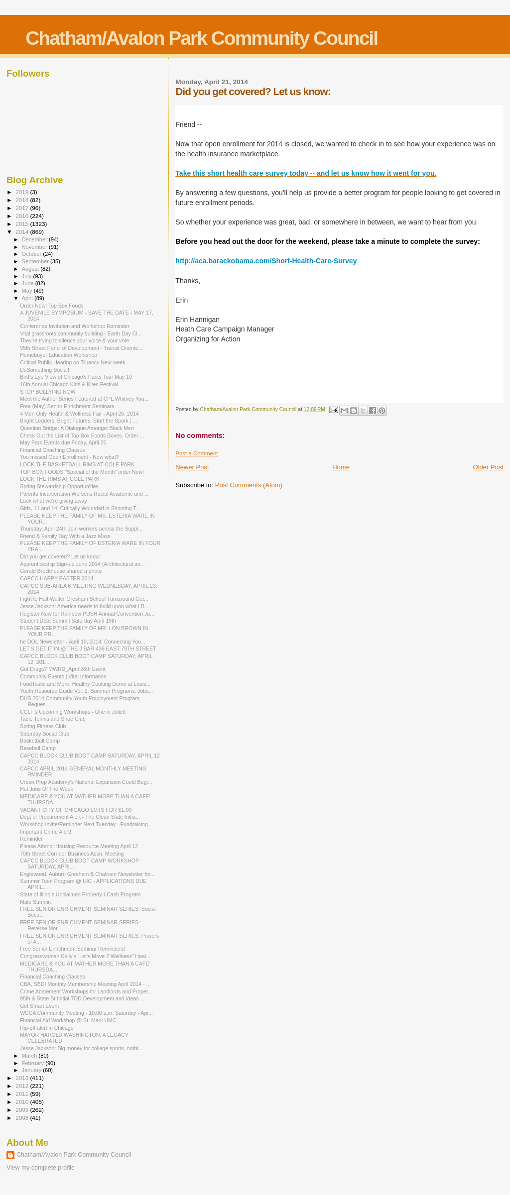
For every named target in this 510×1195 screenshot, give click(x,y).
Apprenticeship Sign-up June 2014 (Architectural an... (82, 564)
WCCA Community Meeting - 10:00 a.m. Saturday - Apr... (86, 1013)
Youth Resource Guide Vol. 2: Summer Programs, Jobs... (86, 691)
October (32, 254)
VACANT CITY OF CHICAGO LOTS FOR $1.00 (75, 810)
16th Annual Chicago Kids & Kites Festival (69, 384)
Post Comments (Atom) (248, 485)
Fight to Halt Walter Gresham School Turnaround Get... (84, 599)
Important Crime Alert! (45, 832)
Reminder (31, 839)
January (32, 1070)
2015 (22, 223)
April (28, 298)
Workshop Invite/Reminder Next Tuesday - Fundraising (84, 824)
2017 (22, 208)
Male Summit (35, 902)
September (36, 261)
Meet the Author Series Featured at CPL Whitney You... (84, 399)
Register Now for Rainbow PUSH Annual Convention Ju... (87, 614)
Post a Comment (196, 453)
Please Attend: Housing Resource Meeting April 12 (79, 846)
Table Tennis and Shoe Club (53, 719)
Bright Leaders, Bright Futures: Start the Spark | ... (78, 421)
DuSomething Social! (44, 370)
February (34, 1063)
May (28, 291)
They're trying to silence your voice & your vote (74, 340)
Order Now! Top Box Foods (51, 306)
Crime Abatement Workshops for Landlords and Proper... (86, 991)
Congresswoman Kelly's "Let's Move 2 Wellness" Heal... (85, 956)
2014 (22, 231)
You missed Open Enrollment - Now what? (69, 457)
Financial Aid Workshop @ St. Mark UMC (68, 1020)
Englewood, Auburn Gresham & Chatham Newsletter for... (87, 874)
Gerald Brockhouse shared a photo (61, 571)
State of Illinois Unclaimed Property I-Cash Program (80, 894)
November (35, 247)
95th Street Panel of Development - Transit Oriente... (81, 348)
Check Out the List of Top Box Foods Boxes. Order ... (82, 435)
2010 (22, 1101)
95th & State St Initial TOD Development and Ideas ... (82, 998)
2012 (22, 1086)
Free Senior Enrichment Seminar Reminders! (72, 949)
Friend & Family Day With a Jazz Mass (65, 536)
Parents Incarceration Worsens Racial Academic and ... (84, 494)
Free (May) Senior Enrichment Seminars (67, 406)
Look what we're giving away (53, 501)
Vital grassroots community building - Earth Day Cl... (80, 333)
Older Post (488, 467)
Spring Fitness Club (43, 726)
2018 (22, 200)
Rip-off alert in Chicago (46, 1028)
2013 (22, 1078)
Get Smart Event (39, 1006)
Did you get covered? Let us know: (60, 556)
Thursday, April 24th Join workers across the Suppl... (81, 529)
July (27, 276)
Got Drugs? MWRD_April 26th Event (63, 669)
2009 (22, 1109)
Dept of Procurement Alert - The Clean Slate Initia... (80, 817)
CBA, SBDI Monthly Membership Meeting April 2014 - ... (85, 984)
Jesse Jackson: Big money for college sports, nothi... (81, 1048)
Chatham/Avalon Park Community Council (201, 38)
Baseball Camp (38, 748)
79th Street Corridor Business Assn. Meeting (72, 854)
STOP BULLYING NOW (48, 392)
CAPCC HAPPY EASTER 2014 (56, 578)
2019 (22, 192)
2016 (22, 216)
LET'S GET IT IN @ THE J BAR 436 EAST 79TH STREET (88, 649)
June (28, 283)
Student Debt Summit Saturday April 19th (68, 621)
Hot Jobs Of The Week (46, 789)
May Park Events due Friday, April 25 (63, 442)
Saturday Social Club (44, 734)
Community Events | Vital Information (63, 676)
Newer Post (192, 467)
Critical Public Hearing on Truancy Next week (73, 362)
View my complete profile (40, 1167)
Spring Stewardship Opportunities (59, 486)
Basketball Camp (40, 741)
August (31, 269)
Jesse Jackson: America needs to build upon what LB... (84, 606)
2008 (22, 1117)
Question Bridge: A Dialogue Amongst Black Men (77, 428)
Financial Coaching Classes (52, 450)
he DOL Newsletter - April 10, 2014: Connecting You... (82, 642)
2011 (22, 1093)
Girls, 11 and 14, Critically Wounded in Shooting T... (80, 508)
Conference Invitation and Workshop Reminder (74, 326)
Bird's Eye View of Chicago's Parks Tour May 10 (76, 377)
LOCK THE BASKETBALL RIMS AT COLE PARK (77, 464)
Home (341, 467)
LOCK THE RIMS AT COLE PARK (60, 479)
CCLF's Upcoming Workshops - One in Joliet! (73, 712)
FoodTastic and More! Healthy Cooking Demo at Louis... (85, 684)
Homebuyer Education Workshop (58, 355)
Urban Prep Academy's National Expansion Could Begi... (86, 782)
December (35, 239)
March (30, 1056)
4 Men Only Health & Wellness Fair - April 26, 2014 (79, 414)
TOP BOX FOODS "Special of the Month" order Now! (82, 472)
